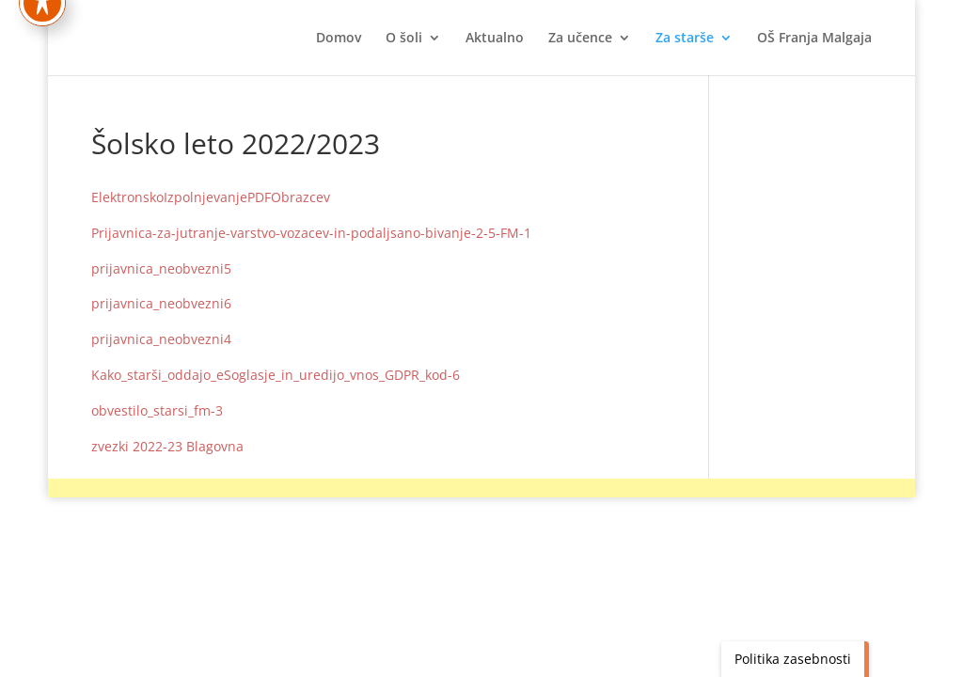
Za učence (580, 38)
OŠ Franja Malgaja (814, 38)
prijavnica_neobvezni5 (161, 268)
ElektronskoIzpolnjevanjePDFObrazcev (210, 197)
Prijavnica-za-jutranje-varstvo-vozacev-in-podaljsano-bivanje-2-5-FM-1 (311, 233)
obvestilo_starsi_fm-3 (157, 410)
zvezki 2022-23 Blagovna (167, 446)
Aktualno (495, 38)
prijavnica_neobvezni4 (161, 339)
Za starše (684, 38)
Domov (338, 38)
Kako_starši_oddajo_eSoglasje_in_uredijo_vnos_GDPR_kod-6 (275, 375)
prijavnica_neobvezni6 (161, 303)
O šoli (404, 38)
